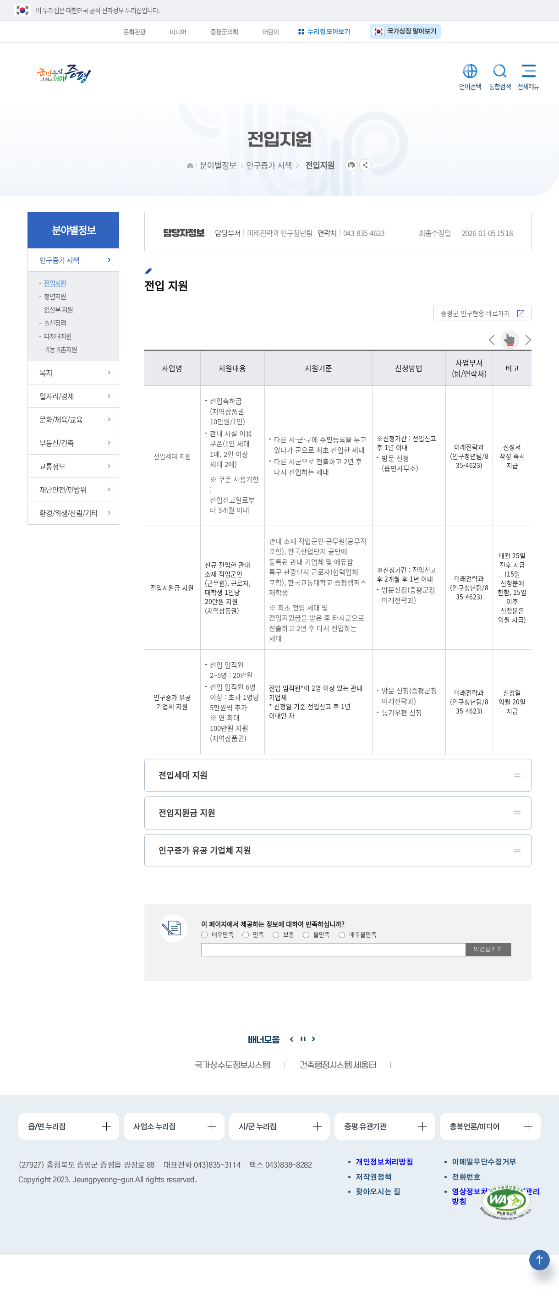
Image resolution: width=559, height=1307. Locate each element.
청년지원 (55, 296)
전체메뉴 (526, 70)
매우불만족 (358, 934)
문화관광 (134, 31)
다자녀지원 (57, 335)
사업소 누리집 (154, 1126)
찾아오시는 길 (378, 1192)
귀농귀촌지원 (60, 349)
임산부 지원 (58, 309)
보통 (283, 934)
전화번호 (466, 1177)
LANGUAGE (470, 71)
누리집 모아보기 (329, 31)
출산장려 (55, 322)
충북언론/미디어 (474, 1126)
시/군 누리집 (257, 1126)
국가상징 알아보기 (411, 31)
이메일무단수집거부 (484, 1162)
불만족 (316, 934)
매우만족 (217, 934)
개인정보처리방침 (384, 1162)
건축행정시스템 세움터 (338, 1066)
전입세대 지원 (172, 456)
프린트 (351, 165)
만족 (253, 934)
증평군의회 (224, 31)
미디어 (178, 31)
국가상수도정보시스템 (232, 1066)
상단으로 (539, 1260)
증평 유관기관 (365, 1126)
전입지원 (55, 282)
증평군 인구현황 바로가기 (482, 313)
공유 (365, 165)
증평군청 (64, 73)
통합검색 (500, 71)
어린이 (270, 31)
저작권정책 (373, 1177)
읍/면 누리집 (47, 1126)
